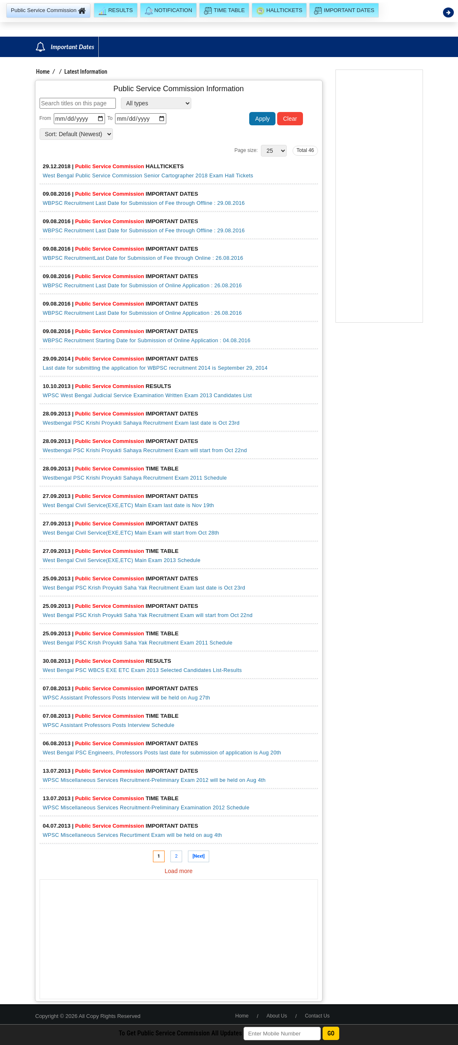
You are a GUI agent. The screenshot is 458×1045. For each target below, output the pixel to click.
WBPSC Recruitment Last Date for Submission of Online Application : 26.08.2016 (142, 286)
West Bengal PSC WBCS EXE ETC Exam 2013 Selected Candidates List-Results (142, 670)
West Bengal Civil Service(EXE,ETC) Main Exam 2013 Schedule (122, 560)
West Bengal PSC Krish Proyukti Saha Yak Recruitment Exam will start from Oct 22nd (148, 615)
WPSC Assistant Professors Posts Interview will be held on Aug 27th (126, 698)
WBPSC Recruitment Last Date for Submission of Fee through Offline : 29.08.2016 (144, 203)
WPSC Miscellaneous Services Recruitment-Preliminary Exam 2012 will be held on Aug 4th (154, 780)
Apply (262, 118)
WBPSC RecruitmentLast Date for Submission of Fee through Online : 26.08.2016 (143, 258)
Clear (290, 118)
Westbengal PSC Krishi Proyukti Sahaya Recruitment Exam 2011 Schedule (135, 478)
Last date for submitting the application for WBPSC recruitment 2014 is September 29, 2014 (155, 368)
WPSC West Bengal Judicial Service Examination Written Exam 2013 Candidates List (147, 395)
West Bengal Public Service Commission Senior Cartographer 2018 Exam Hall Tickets (148, 176)
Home (43, 71)
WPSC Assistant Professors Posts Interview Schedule (109, 725)
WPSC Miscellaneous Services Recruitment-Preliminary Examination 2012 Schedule (146, 808)
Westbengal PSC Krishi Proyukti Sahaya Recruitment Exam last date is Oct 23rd (141, 423)
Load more (179, 871)
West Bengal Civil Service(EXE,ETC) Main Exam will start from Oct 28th (131, 533)
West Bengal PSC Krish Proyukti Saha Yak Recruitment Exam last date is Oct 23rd (144, 588)
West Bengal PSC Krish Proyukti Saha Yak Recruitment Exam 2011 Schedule (138, 643)
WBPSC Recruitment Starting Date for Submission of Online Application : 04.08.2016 (147, 340)
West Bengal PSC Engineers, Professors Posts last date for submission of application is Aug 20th (162, 753)
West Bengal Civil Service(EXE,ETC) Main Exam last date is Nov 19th (128, 505)
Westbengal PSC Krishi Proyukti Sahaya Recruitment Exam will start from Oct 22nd (145, 450)
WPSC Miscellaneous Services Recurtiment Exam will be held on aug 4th (132, 835)
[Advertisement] (178, 939)
